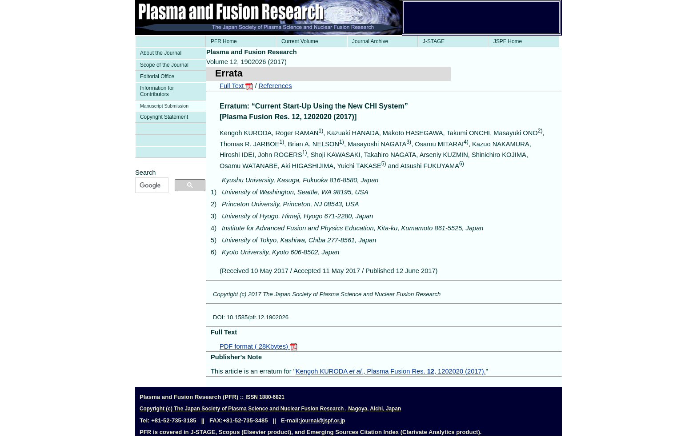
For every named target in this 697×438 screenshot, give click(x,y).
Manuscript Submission (164, 105)
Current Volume (299, 41)
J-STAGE (434, 41)
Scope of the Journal (164, 65)
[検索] (151, 185)
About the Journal (160, 53)
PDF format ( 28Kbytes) (258, 346)
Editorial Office (157, 76)
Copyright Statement (164, 117)
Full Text (236, 85)
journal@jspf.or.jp (322, 421)
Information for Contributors (157, 91)
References (275, 85)
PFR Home (224, 41)
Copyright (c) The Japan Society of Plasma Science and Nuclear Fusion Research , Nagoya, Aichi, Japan (270, 409)
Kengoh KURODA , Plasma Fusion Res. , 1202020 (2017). (391, 371)
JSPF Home (507, 41)
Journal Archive (370, 41)
